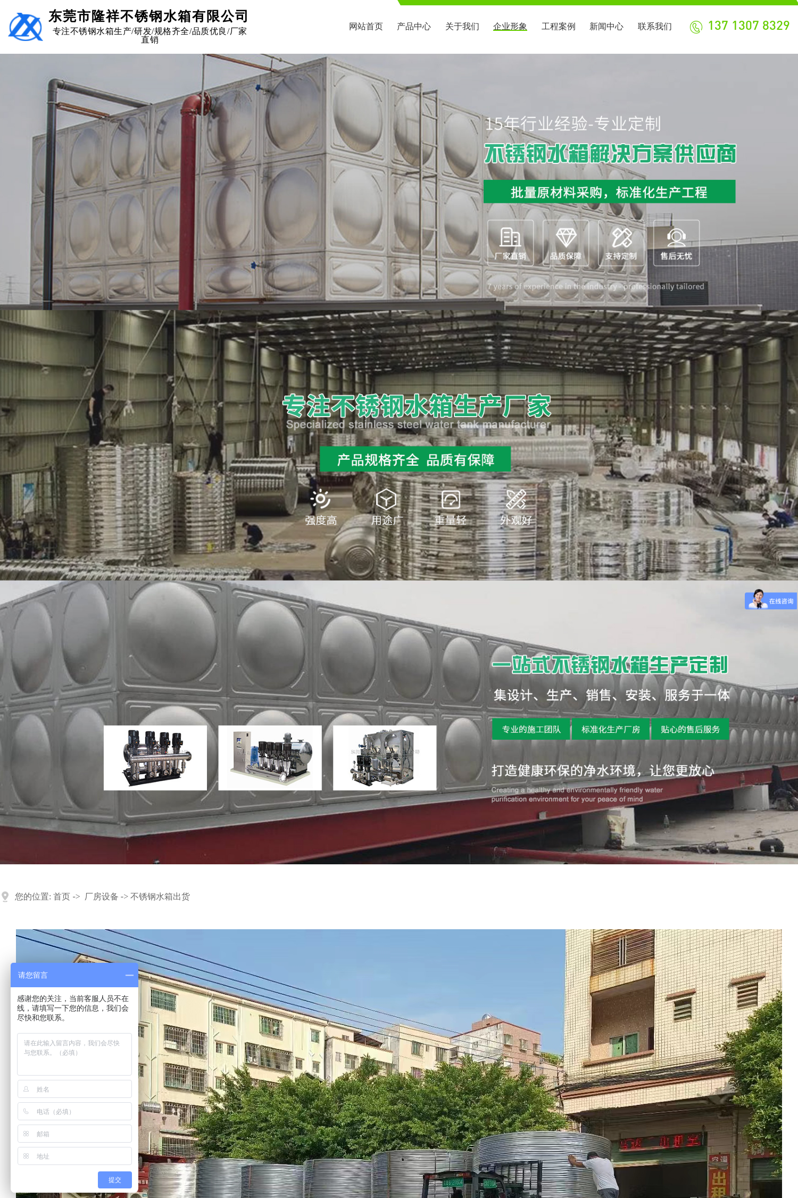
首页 (61, 896)
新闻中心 (606, 26)
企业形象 (510, 26)
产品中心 (414, 26)
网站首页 (366, 26)
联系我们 (655, 26)
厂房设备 (102, 896)
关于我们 (462, 26)
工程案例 (559, 26)
